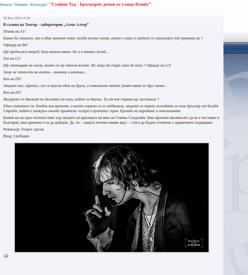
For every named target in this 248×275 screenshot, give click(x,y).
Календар (38, 4)
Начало (6, 4)
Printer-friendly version (7, 256)
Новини (21, 4)
